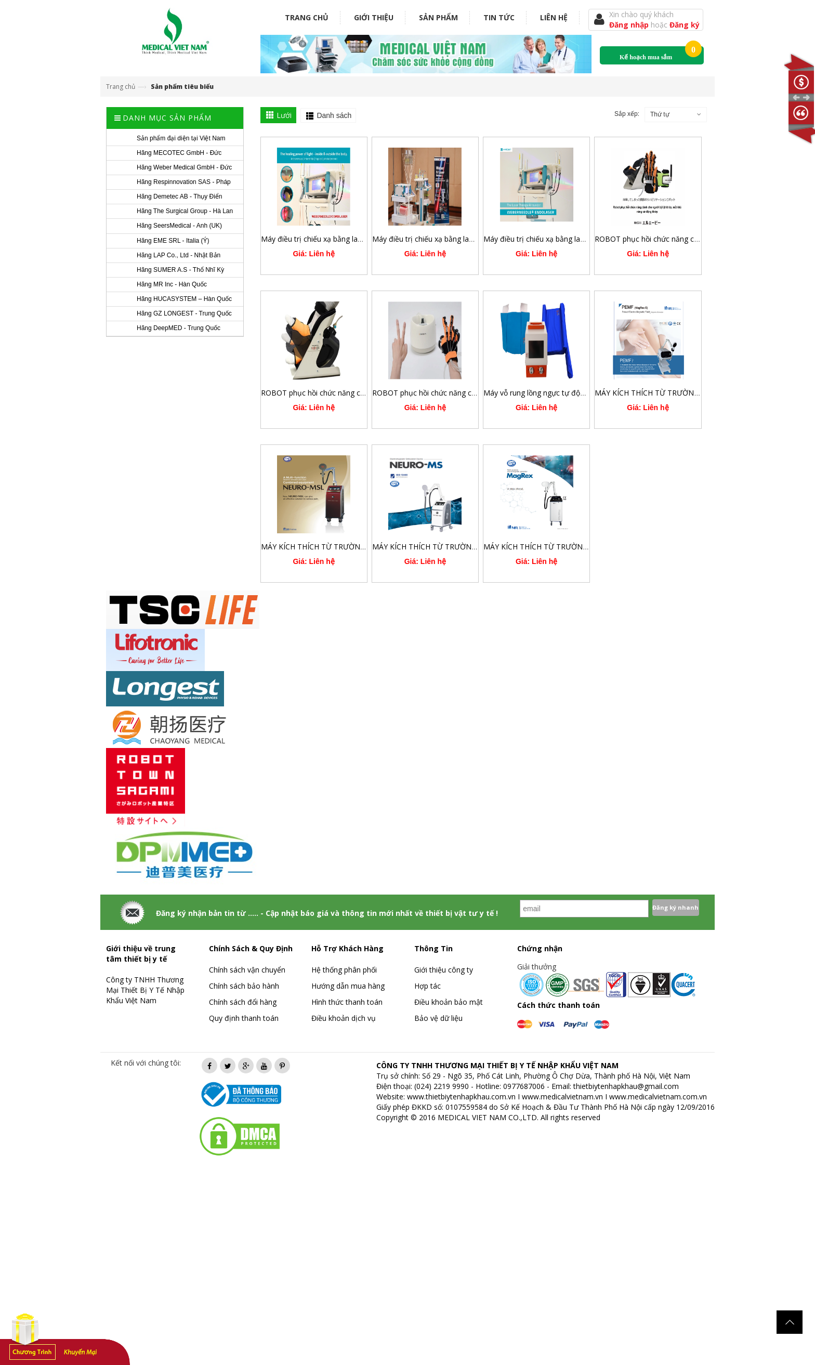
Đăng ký (684, 25)
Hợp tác (427, 986)
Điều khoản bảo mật (448, 1002)
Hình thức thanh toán (347, 1002)
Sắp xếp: (626, 113)
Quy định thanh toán (244, 1018)
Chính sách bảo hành (244, 986)
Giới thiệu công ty (443, 970)
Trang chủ (306, 17)
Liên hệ (554, 17)
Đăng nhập (630, 25)
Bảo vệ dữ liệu (438, 1018)
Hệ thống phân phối (344, 970)
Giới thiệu (373, 17)
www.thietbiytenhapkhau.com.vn (461, 1096)
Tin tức (499, 17)
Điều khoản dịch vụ (343, 1018)
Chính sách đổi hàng (243, 1002)
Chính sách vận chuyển (247, 970)
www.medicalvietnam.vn (562, 1096)
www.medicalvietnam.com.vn (658, 1096)
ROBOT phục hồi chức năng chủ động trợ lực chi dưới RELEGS (365, 393)
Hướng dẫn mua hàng (348, 986)
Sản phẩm (438, 17)
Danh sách (334, 115)
